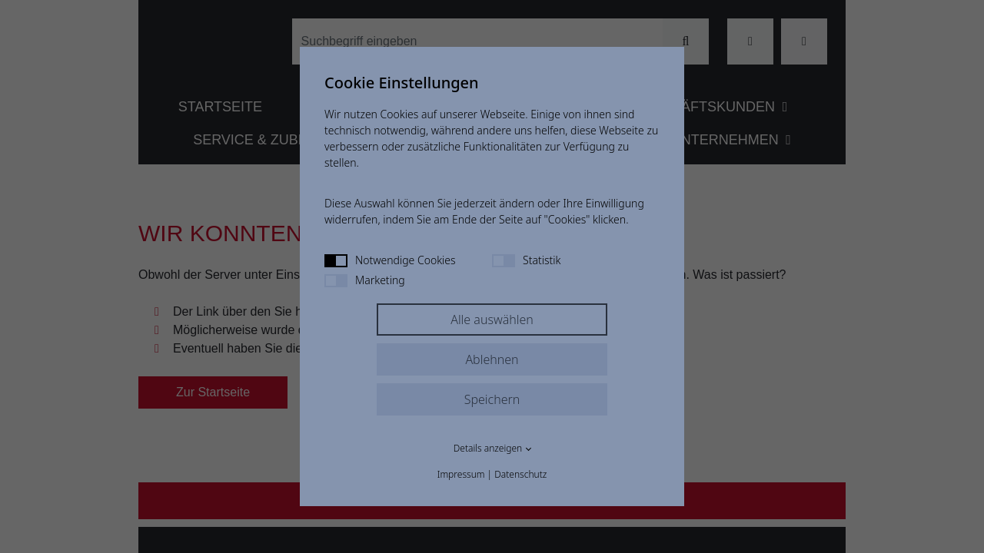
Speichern (492, 399)
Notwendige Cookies (390, 260)
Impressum (461, 474)
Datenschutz (520, 474)
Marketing (364, 280)
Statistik (526, 260)
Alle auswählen (492, 319)
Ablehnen (491, 359)
